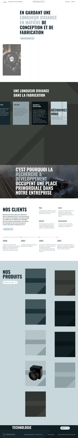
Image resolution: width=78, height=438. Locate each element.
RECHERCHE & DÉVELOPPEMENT (15, 1)
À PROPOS (5, 2)
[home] (39, 1)
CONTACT (73, 1)
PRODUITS (67, 1)
